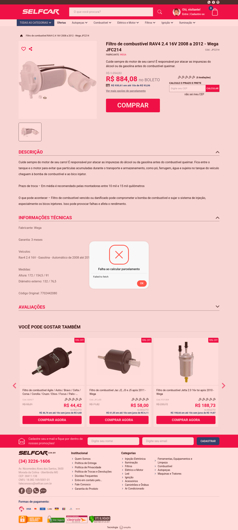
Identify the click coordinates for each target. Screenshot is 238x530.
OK (142, 283)
